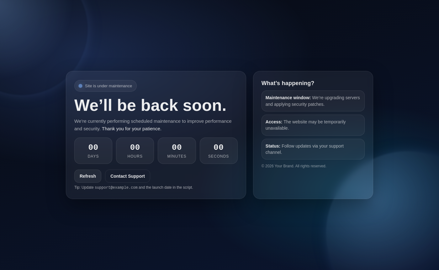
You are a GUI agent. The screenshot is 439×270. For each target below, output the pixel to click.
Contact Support (127, 176)
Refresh (88, 176)
